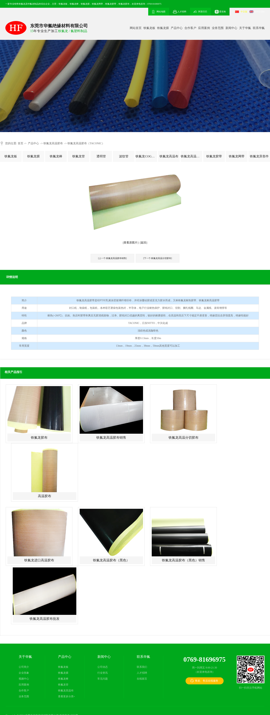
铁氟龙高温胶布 (53, 143)
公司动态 (102, 667)
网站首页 (136, 28)
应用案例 (204, 28)
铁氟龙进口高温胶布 (39, 560)
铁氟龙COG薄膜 (146, 156)
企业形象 (24, 672)
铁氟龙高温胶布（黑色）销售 (183, 560)
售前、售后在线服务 (206, 680)
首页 (20, 143)
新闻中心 (231, 28)
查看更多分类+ (66, 696)
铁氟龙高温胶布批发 (45, 619)
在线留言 (142, 678)
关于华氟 (245, 28)
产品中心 (177, 28)
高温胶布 (44, 496)
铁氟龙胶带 (214, 156)
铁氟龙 (22, 4)
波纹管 (123, 156)
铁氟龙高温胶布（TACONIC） (85, 143)
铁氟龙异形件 (259, 156)
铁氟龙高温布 (168, 156)
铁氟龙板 (149, 28)
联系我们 (142, 667)
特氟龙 (31, 4)
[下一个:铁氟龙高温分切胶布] (157, 258)
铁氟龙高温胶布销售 (111, 437)
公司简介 (24, 667)
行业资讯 (102, 672)
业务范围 (218, 28)
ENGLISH (259, 11)
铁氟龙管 (78, 156)
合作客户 (190, 28)
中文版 (244, 11)
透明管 (101, 156)
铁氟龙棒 (56, 156)
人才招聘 (142, 672)
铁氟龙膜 (163, 28)
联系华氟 (259, 28)
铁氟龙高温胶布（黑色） (111, 560)
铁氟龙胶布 (39, 437)
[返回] (143, 242)
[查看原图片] (131, 242)
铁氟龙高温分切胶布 (183, 437)
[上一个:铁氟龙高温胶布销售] (112, 258)
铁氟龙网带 (236, 156)
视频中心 (24, 678)
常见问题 (102, 678)
